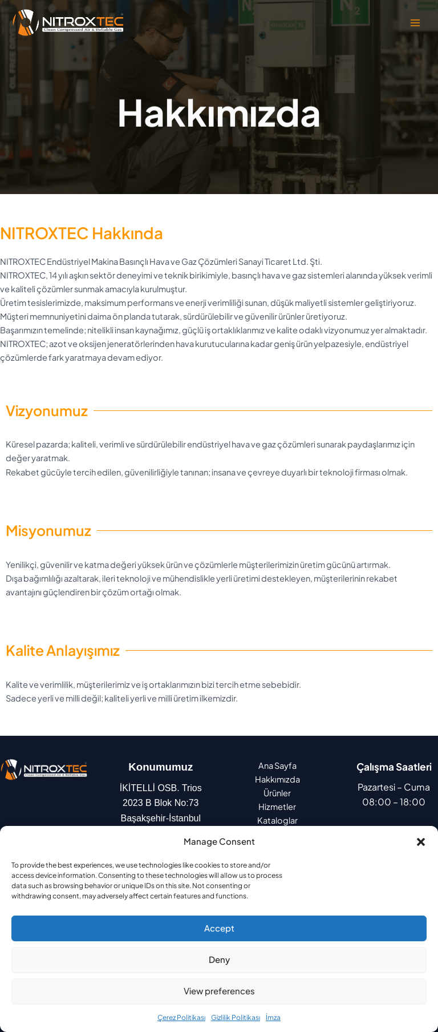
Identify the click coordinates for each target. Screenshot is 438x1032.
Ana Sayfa (277, 765)
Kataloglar (277, 820)
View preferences (219, 990)
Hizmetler (277, 806)
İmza (273, 1017)
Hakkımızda (277, 779)
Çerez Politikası (181, 1017)
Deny (219, 959)
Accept (219, 927)
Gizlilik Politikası (235, 1017)
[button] (421, 842)
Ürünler (277, 793)
